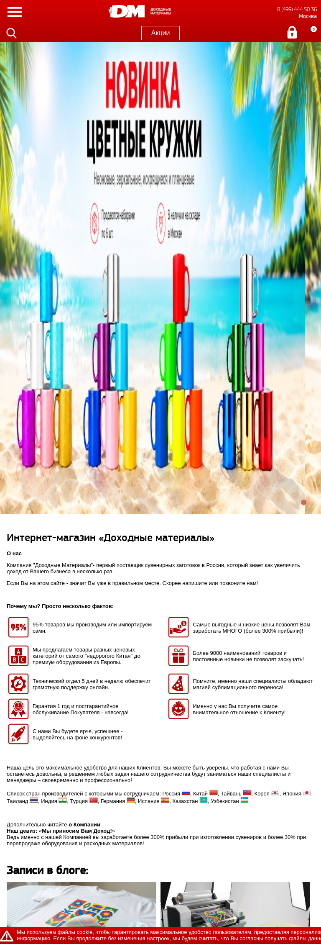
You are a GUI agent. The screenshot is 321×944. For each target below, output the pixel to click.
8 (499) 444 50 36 (297, 9)
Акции (160, 32)
